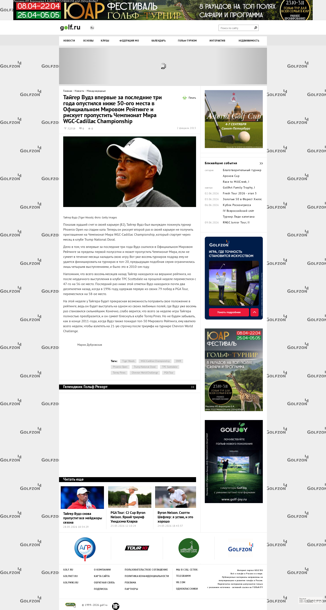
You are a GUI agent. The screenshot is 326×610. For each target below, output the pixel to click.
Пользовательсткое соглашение (138, 570)
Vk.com (180, 582)
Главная (67, 91)
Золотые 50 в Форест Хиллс (242, 199)
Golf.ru (68, 570)
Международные (96, 91)
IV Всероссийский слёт (238, 211)
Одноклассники (187, 589)
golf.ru (70, 605)
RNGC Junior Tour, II (236, 222)
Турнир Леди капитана (238, 217)
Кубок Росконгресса (237, 205)
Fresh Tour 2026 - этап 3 (240, 193)
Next (241, 66)
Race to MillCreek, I (236, 182)
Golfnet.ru (70, 576)
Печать (192, 98)
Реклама (130, 583)
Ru (92, 28)
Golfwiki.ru (71, 583)
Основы (88, 41)
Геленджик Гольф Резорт (192, 387)
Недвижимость (249, 41)
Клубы (105, 41)
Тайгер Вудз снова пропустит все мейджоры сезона (82, 518)
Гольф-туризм (187, 41)
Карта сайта (102, 576)
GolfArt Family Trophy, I (239, 187)
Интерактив (217, 41)
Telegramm (183, 576)
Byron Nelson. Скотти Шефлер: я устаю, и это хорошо (175, 517)
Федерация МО (129, 41)
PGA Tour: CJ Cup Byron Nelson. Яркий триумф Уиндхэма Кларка (128, 517)
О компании (102, 570)
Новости (69, 41)
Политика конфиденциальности (138, 576)
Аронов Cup (231, 176)
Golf (70, 27)
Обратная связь (104, 583)
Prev (85, 66)
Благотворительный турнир (242, 170)
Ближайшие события (259, 163)
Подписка (100, 589)
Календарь (159, 41)
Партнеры (131, 589)
